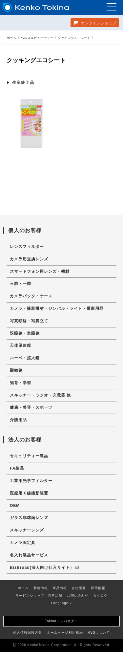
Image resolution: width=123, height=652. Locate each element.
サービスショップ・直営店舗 (38, 595)
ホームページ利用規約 (65, 632)
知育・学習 (20, 383)
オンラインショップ (94, 22)
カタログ (100, 595)
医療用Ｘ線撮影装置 (29, 493)
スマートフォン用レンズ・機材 (40, 271)
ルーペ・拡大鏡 (25, 358)
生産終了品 (23, 82)
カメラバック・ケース (31, 296)
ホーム (11, 38)
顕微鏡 (16, 370)
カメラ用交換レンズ (29, 259)
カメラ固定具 (22, 542)
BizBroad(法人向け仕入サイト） (44, 567)
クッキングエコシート (74, 38)
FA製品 (17, 468)
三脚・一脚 (20, 283)
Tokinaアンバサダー (61, 621)
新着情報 (40, 588)
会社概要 (79, 588)
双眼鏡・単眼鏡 (25, 333)
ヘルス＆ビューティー (37, 38)
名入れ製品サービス (29, 555)
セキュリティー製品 (29, 456)
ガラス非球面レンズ (29, 517)
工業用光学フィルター (31, 480)
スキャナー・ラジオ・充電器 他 (40, 395)
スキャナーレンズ (27, 530)
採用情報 (98, 588)
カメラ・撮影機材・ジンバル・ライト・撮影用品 (57, 308)
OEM (15, 505)
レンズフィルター (27, 246)
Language (61, 603)
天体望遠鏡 (20, 345)
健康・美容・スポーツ (31, 407)
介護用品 (18, 420)
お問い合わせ (78, 595)
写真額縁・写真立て (29, 321)
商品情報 (59, 588)
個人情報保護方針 (27, 632)
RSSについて (99, 632)
